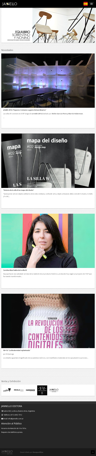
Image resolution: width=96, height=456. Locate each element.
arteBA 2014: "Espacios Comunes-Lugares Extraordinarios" (24, 110)
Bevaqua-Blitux (38, 452)
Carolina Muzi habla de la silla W (15, 270)
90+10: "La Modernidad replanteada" (16, 350)
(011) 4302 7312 (16, 415)
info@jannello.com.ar (15, 419)
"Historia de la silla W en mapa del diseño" (18, 190)
